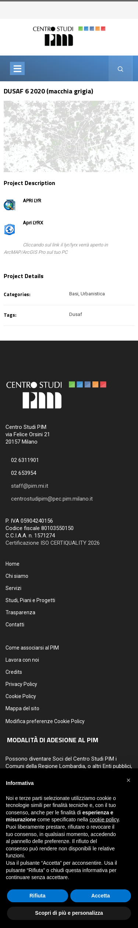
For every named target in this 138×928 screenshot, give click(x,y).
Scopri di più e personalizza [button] (69, 913)
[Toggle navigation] (17, 68)
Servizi (13, 588)
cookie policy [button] (103, 819)
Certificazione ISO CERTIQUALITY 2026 (53, 543)
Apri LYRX (33, 222)
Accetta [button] (100, 896)
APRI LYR (32, 200)
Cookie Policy (21, 696)
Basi (73, 293)
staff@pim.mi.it (29, 486)
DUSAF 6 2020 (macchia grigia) (48, 91)
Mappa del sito (22, 708)
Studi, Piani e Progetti (30, 600)
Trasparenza (20, 612)
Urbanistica (93, 293)
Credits (14, 672)
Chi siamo (17, 576)
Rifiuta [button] (37, 896)
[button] (128, 780)
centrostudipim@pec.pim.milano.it (52, 498)
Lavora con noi (22, 660)
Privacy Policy (21, 684)
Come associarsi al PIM (32, 648)
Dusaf (75, 314)
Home (13, 564)
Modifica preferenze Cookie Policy (45, 721)
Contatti (15, 624)
